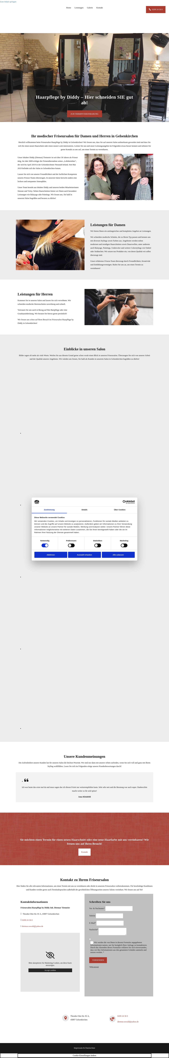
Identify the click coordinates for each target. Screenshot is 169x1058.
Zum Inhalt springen (8, 2)
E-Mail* (92, 923)
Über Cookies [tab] (119, 510)
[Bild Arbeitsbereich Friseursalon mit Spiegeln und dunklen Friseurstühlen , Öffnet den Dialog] (75, 649)
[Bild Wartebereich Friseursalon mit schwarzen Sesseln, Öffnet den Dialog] (75, 577)
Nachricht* (93, 929)
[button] (155, 9)
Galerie (90, 8)
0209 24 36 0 (27, 920)
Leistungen (79, 8)
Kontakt (99, 8)
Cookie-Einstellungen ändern (84, 1055)
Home (68, 8)
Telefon (92, 916)
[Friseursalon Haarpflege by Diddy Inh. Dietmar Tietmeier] (17, 29)
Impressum (78, 1048)
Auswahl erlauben (84, 555)
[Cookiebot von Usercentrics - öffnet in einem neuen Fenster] (124, 502)
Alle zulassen (118, 555)
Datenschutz (90, 1048)
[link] (50, 955)
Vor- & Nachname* (97, 908)
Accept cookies (50, 970)
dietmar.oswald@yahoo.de (32, 926)
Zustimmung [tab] (49, 510)
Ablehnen (51, 555)
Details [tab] (84, 510)
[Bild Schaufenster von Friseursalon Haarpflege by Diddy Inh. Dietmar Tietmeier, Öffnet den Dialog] (75, 728)
